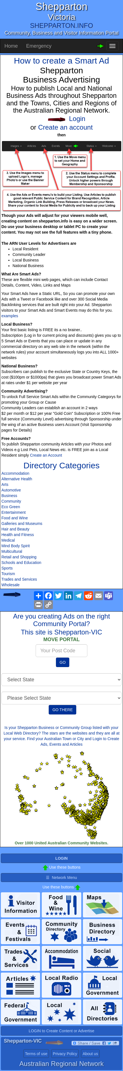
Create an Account (46, 455)
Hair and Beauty (15, 529)
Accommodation (15, 473)
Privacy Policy (65, 1053)
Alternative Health (16, 479)
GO (63, 662)
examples (9, 316)
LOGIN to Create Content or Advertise (61, 1031)
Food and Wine (14, 518)
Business (9, 495)
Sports (7, 568)
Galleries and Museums (21, 523)
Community (11, 501)
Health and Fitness (17, 534)
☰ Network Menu (61, 877)
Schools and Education (21, 562)
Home (11, 46)
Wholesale (10, 585)
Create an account (65, 127)
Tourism (8, 573)
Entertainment (13, 512)
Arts (4, 484)
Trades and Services (19, 579)
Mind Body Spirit (15, 546)
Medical (8, 540)
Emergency (38, 46)
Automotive (11, 490)
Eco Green (10, 507)
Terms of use (36, 1053)
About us (90, 1053)
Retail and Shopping (18, 557)
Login (77, 118)
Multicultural (11, 551)
